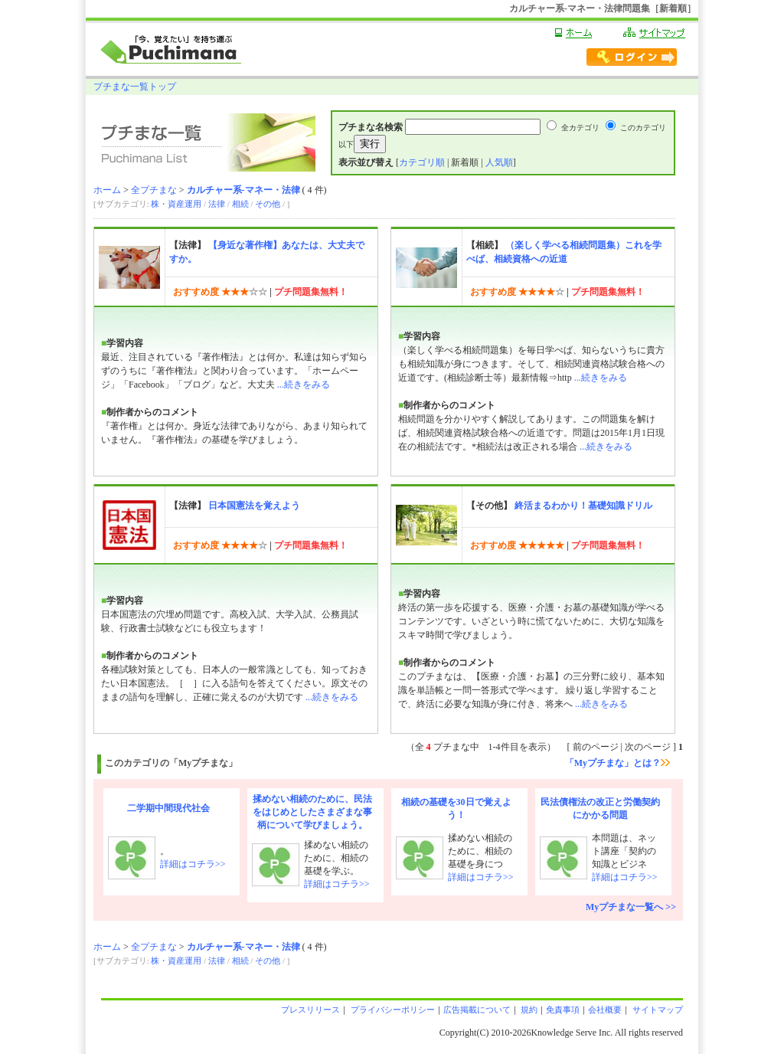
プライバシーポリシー (391, 1009)
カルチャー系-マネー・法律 (243, 190)
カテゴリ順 (422, 162)
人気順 (499, 162)
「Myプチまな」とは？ (617, 763)
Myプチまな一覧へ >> (631, 907)
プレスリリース (310, 1009)
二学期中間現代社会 (168, 808)
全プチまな (154, 190)
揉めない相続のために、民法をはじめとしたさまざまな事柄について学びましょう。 (312, 812)
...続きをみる (303, 384)
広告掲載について (477, 1009)
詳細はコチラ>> (193, 864)
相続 (240, 203)
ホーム (107, 190)
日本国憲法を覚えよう (254, 505)
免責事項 (563, 1009)
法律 (216, 203)
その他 (267, 203)
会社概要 (605, 1009)
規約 (528, 1009)
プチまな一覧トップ (134, 86)
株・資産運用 (176, 203)
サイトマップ (656, 1009)
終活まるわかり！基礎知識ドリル (583, 505)
